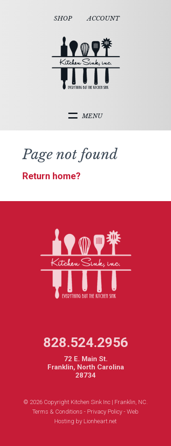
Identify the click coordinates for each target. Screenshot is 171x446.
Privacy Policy (104, 411)
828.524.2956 (85, 342)
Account (103, 18)
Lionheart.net (100, 421)
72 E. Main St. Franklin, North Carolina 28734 (85, 367)
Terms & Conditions (57, 411)
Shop (63, 18)
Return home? (51, 176)
